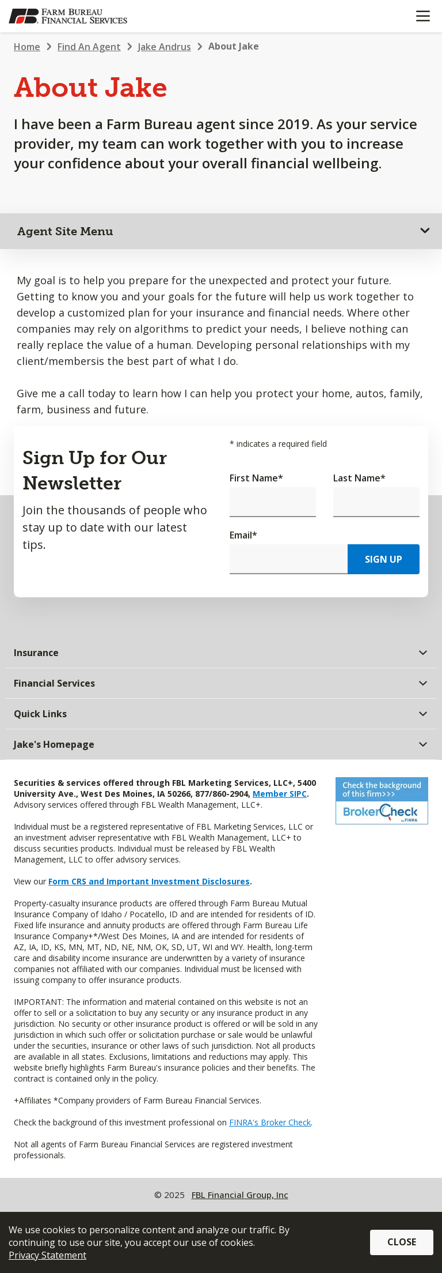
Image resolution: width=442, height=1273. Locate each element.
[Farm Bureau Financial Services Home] (68, 16)
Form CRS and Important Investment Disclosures (149, 881)
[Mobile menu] (422, 16)
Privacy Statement (47, 1255)
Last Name (359, 478)
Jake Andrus (164, 46)
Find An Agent (89, 46)
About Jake (233, 46)
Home (27, 46)
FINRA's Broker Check (270, 1122)
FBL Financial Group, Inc (240, 1194)
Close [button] (401, 1242)
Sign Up (383, 559)
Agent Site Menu (65, 231)
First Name (256, 478)
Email (243, 535)
